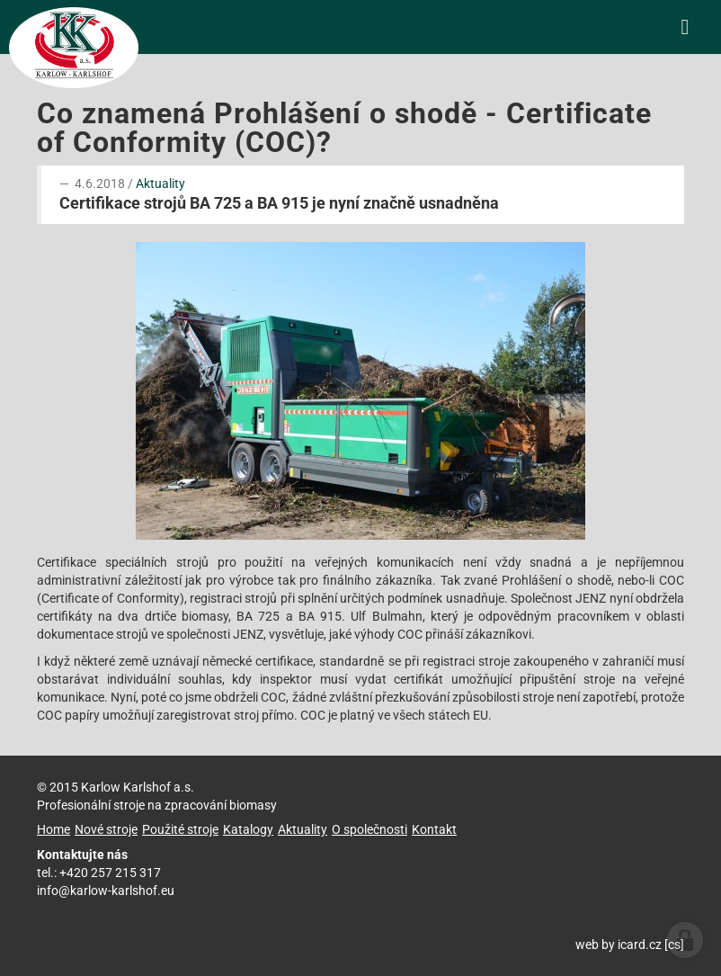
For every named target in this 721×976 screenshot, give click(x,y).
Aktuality (160, 183)
